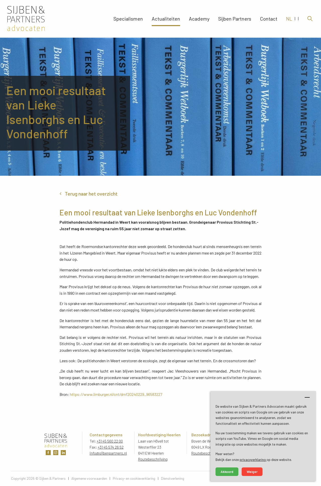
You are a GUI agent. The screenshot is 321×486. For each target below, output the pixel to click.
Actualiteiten (166, 18)
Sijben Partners (234, 18)
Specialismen (128, 18)
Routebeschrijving (153, 459)
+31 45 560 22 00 (110, 441)
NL (289, 18)
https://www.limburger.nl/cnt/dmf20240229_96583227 (116, 394)
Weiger (252, 471)
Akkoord (227, 471)
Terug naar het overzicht (91, 193)
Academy (199, 18)
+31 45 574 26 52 (111, 447)
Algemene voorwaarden (89, 478)
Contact (268, 18)
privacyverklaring (253, 459)
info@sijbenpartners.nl (108, 453)
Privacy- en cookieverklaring (134, 478)
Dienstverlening (172, 478)
